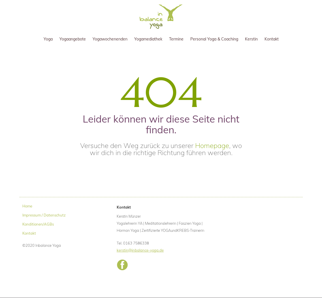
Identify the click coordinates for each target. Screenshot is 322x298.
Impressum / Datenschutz (44, 215)
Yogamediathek (148, 39)
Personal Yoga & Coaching (214, 39)
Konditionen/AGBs (38, 224)
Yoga (48, 39)
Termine (176, 39)
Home (27, 206)
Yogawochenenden (110, 39)
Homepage (212, 145)
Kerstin (251, 39)
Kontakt (272, 39)
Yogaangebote (72, 39)
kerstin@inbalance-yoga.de (140, 250)
